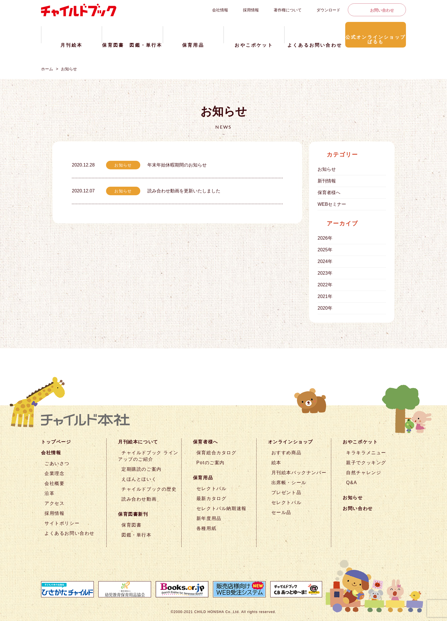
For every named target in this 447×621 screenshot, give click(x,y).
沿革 (49, 493)
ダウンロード (328, 10)
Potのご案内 (210, 462)
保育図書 (131, 525)
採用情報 (251, 10)
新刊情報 (327, 180)
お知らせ (69, 69)
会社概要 (54, 483)
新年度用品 (209, 518)
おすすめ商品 (286, 452)
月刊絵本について (138, 441)
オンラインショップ (290, 441)
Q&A (351, 482)
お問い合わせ (382, 10)
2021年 (325, 296)
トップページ (56, 441)
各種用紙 (206, 528)
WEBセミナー (332, 204)
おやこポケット (360, 441)
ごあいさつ (57, 463)
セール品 (281, 512)
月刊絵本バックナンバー (299, 472)
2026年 (325, 238)
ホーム (47, 69)
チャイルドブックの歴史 (149, 489)
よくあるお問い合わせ (69, 533)
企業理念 (54, 473)
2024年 (325, 261)
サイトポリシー (62, 523)
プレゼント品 (286, 492)
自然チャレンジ (363, 472)
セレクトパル (211, 488)
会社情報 (220, 10)
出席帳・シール (288, 482)
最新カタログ (211, 498)
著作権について (288, 10)
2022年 (325, 284)
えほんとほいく (139, 479)
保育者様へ (329, 192)
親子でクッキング (366, 462)
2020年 (325, 308)
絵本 (276, 462)
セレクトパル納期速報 (221, 508)
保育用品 (203, 477)
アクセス (54, 503)
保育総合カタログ (216, 452)
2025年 (325, 249)
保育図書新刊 (133, 514)
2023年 (325, 273)
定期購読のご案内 (141, 469)
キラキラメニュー (366, 452)
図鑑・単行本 (136, 534)
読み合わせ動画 (139, 499)
